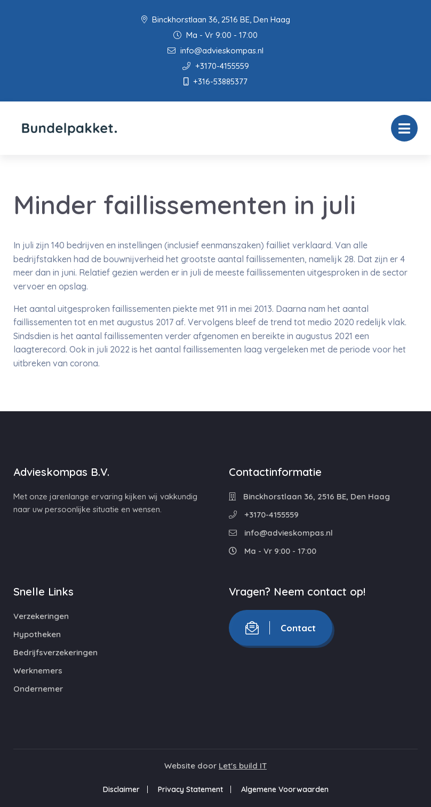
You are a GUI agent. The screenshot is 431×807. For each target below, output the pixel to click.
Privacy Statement (190, 789)
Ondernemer (38, 689)
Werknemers (37, 670)
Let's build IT (243, 766)
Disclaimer (121, 789)
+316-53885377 (215, 81)
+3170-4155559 (215, 66)
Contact (280, 627)
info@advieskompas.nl (215, 50)
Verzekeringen (41, 616)
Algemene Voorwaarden (285, 789)
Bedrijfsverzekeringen (55, 652)
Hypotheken (37, 634)
